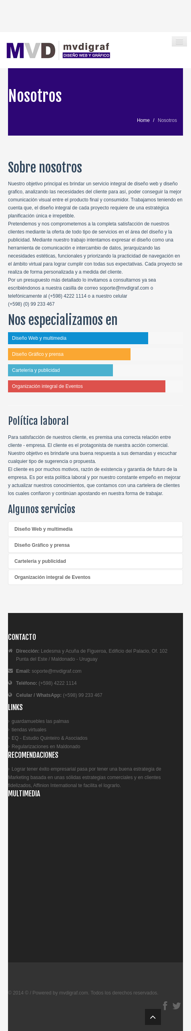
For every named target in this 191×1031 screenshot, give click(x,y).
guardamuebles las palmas (40, 721)
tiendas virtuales (29, 730)
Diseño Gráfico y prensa (42, 545)
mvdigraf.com (73, 993)
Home (143, 120)
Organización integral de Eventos (52, 577)
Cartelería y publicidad (40, 561)
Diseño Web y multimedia (43, 529)
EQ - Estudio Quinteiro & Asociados (49, 738)
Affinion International (55, 785)
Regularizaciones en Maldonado (46, 746)
